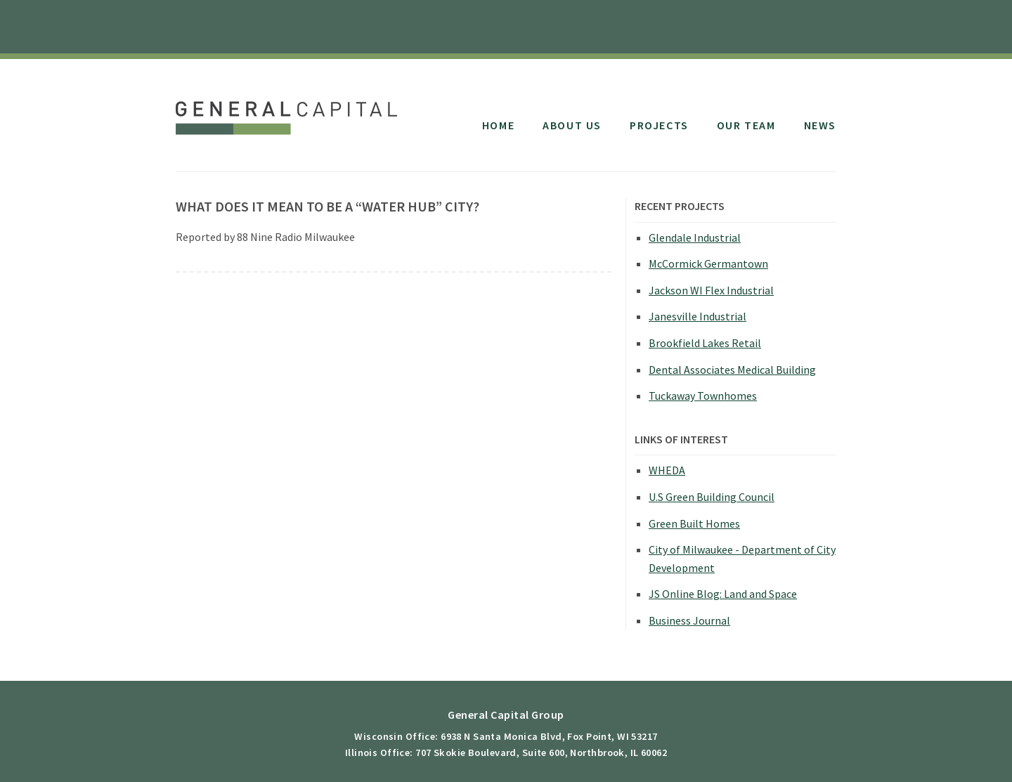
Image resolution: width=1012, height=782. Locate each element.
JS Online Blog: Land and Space (723, 594)
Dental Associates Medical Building (732, 370)
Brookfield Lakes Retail (705, 343)
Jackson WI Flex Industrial (711, 290)
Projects (659, 125)
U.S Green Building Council (711, 497)
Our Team (746, 125)
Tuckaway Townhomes (703, 396)
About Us (572, 125)
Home (498, 125)
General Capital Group (290, 111)
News (820, 125)
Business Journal (689, 620)
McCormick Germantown (708, 263)
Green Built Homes (694, 523)
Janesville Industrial (697, 316)
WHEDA (667, 470)
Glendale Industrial (695, 237)
